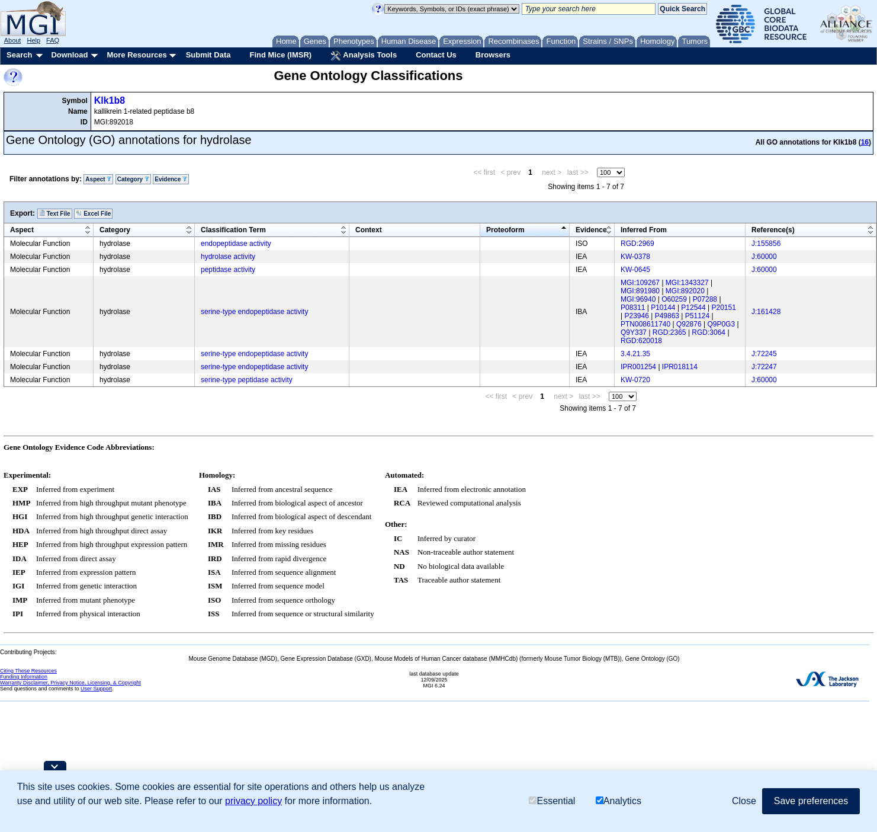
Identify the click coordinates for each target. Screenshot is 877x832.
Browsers (493, 54)
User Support (96, 689)
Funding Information (23, 677)
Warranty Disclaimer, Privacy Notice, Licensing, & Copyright (70, 683)
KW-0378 (635, 256)
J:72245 (764, 354)
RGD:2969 (637, 243)
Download (69, 54)
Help (33, 40)
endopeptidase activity (236, 243)
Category (133, 179)
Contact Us (436, 54)
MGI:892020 (685, 291)
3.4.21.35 (635, 354)
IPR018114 (680, 367)
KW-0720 (635, 380)
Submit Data (208, 54)
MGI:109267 (640, 283)
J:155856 (765, 243)
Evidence (171, 179)
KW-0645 (635, 269)
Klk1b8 (109, 100)
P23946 (636, 316)
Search (19, 54)
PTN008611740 (645, 324)
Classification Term (233, 230)
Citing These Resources (28, 671)
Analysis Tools (363, 55)
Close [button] (744, 801)
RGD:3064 (708, 332)
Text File (54, 213)
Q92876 (689, 324)
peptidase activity (228, 269)
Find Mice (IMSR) (280, 54)
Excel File (93, 213)
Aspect (98, 179)
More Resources (136, 54)
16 (865, 142)
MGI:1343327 (687, 283)
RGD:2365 (669, 332)
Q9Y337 (634, 332)
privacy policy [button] (253, 801)
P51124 (697, 316)
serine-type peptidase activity (247, 380)
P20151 (724, 307)
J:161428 (765, 312)
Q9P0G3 (721, 324)
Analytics (618, 801)
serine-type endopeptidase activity (254, 312)
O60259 (674, 299)
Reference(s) (773, 230)
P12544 (693, 307)
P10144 (663, 307)
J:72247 (764, 367)
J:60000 (764, 256)
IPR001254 (638, 367)
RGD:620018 (641, 341)
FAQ (52, 40)
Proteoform (505, 230)
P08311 (633, 307)
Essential (552, 801)
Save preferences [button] (811, 801)
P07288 (705, 299)
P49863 (667, 316)
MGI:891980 (640, 291)
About (12, 40)
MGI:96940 (638, 299)
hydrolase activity (228, 256)
